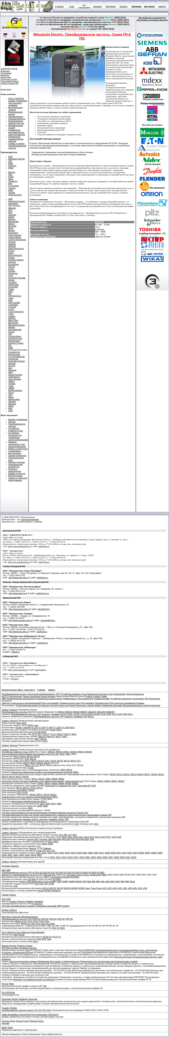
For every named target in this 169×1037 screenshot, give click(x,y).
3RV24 (12, 776)
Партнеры (5, 75)
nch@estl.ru (42, 643)
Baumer (12, 219)
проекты (123, 6)
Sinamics (46, 714)
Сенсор (11, 188)
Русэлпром (13, 186)
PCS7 (45, 741)
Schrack (12, 363)
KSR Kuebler (14, 302)
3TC (79, 761)
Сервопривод (14, 451)
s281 (119, 888)
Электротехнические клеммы (23, 961)
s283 (130, 888)
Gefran (11, 280)
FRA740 (36, 919)
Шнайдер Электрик (28, 999)
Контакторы (154, 698)
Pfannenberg (14, 341)
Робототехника (15, 476)
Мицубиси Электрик (11, 917)
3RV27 (18, 776)
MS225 (60, 888)
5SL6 (86, 837)
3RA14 (33, 763)
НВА (4, 698)
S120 (119, 714)
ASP (10, 212)
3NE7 (111, 857)
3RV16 (140, 774)
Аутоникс (6, 866)
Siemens (12, 166)
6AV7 (64, 736)
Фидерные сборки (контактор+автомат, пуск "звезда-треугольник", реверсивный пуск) (42, 781)
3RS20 (46, 795)
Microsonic (13, 323)
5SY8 (114, 837)
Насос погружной (67, 705)
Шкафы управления (17, 419)
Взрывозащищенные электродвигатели (141, 705)
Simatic (18, 727)
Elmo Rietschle (15, 255)
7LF (39, 846)
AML (103, 881)
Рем (10, 183)
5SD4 (133, 857)
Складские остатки (9, 79)
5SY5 (103, 837)
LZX (32, 765)
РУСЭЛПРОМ (8, 992)
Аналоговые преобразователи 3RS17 (29, 801)
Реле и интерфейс (50, 703)
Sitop (18, 723)
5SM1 (44, 844)
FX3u (46, 921)
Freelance (55, 890)
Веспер (11, 172)
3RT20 (36, 756)
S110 (114, 714)
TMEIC (11, 381)
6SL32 (91, 716)
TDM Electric (14, 377)
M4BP (65, 881)
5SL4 (81, 837)
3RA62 (47, 783)
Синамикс (55, 714)
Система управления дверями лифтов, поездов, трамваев (30, 819)
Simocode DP (84, 786)
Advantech (13, 203)
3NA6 (160, 853)
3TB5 (16, 761)
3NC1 (52, 857)
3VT (70, 835)
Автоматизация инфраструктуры (16, 122)
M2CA (41, 881)
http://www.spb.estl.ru (18, 577)
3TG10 (30, 767)
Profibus (88, 696)
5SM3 (50, 844)
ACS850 (100, 872)
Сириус (22, 756)
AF (16, 886)
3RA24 (47, 763)
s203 (114, 888)
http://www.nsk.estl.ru (18, 670)
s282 (125, 888)
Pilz (10, 345)
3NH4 (33, 855)
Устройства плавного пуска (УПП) (18, 752)
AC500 (41, 890)
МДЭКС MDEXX (9, 910)
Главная (41, 690)
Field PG (42, 736)
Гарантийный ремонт (10, 81)
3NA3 (4, 855)
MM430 (76, 712)
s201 (104, 888)
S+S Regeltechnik (16, 356)
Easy (35, 941)
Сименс (5, 710)
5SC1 (101, 853)
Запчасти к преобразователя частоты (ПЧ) (22, 875)
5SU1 (50, 841)
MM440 (83, 712)
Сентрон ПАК (45, 839)
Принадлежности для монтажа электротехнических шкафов (109, 961)
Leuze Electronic (15, 311)
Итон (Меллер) (9, 932)
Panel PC (50, 736)
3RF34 (69, 770)
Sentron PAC (33, 839)
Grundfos (12, 282)
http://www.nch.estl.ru (18, 643)
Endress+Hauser (16, 260)
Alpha (23, 923)
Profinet (96, 696)
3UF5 (93, 786)
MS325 (67, 888)
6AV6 (73, 734)
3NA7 (10, 855)
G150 (108, 714)
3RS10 (33, 795)
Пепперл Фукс (8, 1021)
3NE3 (93, 857)
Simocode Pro (51, 786)
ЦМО (10, 190)
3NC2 (58, 857)
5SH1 (56, 853)
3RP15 (19, 788)
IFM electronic (14, 296)
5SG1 (50, 853)
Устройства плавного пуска (15, 429)
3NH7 (39, 855)
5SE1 (127, 857)
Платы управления (92, 875)
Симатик (27, 727)
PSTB (51, 884)
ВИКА (4, 1027)
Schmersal (13, 359)
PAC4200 (84, 839)
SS (58, 928)
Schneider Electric (16, 361)
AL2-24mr (50, 923)
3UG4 (25, 792)
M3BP (53, 881)
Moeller (11, 327)
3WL (65, 835)
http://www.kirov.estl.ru (19, 609)
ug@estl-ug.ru (42, 593)
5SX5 (75, 837)
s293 (145, 888)
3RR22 (31, 790)
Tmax (93, 888)
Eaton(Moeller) (38, 932)
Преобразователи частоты (14, 694)
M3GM (78, 881)
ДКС (10, 174)
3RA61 (40, 783)
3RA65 (61, 783)
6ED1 (30, 725)
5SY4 (97, 837)
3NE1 (87, 857)
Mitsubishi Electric (16, 159)
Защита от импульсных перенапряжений (21, 703)
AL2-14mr (40, 923)
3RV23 (5, 776)
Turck (10, 386)
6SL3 (130, 714)
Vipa (10, 395)
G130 (102, 714)
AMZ (112, 881)
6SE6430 (101, 712)
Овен (10, 179)
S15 (40, 1010)
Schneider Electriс (10, 999)
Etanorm (21, 901)
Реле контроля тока (11, 790)
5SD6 (113, 853)
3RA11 (114, 781)
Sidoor (61, 819)
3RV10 (113, 774)
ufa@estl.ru (41, 631)
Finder (11, 269)
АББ (4, 870)
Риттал (5, 984)
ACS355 (68, 872)
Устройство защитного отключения (127, 698)
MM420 (68, 712)
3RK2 (68, 754)
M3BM (72, 881)
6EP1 (24, 723)
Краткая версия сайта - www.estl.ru (18, 690)
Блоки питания (48, 696)
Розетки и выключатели (14, 470)
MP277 (60, 734)
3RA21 (100, 781)
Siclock (80, 813)
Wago (11, 397)
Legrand (12, 307)
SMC (10, 372)
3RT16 (73, 761)
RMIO (104, 875)
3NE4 (99, 857)
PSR (36, 884)
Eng (14, 35)
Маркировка (43, 961)
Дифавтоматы (70, 698)
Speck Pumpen (15, 374)
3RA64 (54, 783)
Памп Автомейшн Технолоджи (16, 1014)
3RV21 (161, 774)
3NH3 (27, 855)
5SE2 (38, 853)
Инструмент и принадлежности (65, 961)
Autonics (12, 215)
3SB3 (45, 806)
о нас (71, 6)
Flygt (10, 275)
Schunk (11, 365)
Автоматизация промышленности (16, 117)
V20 (85, 716)
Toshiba (11, 383)
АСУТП (5, 696)
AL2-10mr (31, 923)
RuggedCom (14, 352)
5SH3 (67, 853)
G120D (96, 714)
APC (10, 210)
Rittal (10, 163)
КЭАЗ (11, 177)
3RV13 (127, 774)
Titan (49, 939)
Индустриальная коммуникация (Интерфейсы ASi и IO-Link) (30, 754)
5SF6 (135, 853)
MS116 (46, 888)
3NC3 (64, 857)
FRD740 (53, 919)
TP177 (54, 734)
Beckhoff (12, 226)
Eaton (11, 253)
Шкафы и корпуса (16, 473)
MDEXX (12, 318)
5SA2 (84, 853)
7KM (92, 839)
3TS (43, 824)
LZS (37, 765)
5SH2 (61, 853)
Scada (104, 696)
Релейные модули (27, 948)
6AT (110, 815)
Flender (11, 271)
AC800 (47, 890)
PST (46, 884)
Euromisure (13, 264)
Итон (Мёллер (23, 932)
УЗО (146, 698)
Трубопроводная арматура (28, 705)
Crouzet (12, 242)
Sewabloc (38, 901)
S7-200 (34, 727)
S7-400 (49, 727)
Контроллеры (14, 453)
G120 (83, 714)
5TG (44, 850)
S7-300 (42, 727)
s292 (140, 888)
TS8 (44, 986)
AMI (93, 881)
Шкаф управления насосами (108, 705)
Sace (87, 888)
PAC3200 (75, 839)
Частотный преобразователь (41, 694)
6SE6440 (110, 712)
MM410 (61, 712)
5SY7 (108, 837)
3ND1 (15, 855)
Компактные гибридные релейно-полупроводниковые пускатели (41, 772)
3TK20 (53, 761)
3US (96, 824)
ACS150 (43, 872)
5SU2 (55, 841)
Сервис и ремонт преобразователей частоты (17, 145)
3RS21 (53, 795)
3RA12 (121, 781)
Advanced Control (16, 201)
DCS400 (32, 879)
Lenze (11, 309)
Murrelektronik (14, 329)
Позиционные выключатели (49, 698)
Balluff (11, 217)
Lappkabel (13, 305)
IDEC (10, 291)
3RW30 (58, 752)
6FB (67, 819)
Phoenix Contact (15, 343)
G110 (63, 714)
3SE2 (42, 804)
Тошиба (5, 1008)
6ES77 (59, 736)
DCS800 (57, 879)
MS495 (81, 888)
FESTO (11, 266)
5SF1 (118, 853)
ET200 (38, 732)
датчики (5, 1023)
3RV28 (25, 776)
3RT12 (33, 758)
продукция (111, 6)
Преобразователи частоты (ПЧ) (17, 712)
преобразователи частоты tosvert (17, 1010)
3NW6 (141, 853)
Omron (11, 332)
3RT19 (39, 788)
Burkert (11, 230)
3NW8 (154, 853)
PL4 (51, 937)
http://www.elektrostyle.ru (19, 546)
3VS (77, 824)
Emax (99, 888)
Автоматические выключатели (20, 698)
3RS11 (39, 795)
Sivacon (32, 848)
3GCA (47, 881)
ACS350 (60, 872)
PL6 (55, 937)
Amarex (13, 901)
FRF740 (69, 919)
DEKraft (12, 246)
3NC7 (76, 857)
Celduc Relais (14, 237)
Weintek (12, 402)
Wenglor (12, 404)
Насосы (12, 422)
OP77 (40, 734)
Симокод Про (65, 786)
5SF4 (129, 853)
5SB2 (90, 853)
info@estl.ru (43, 546)
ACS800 (92, 872)
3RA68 (68, 783)
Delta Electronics (16, 248)
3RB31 (61, 779)
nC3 (36, 1010)
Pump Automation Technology (44, 1014)
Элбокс (11, 192)
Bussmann (13, 233)
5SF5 (124, 853)
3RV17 (147, 774)
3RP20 (26, 788)
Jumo (10, 298)
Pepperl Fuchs (22, 1021)
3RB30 (54, 779)
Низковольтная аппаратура (15, 465)
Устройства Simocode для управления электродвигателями (18, 436)
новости (162, 6)
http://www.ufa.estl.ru (18, 631)
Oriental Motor (14, 336)
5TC (49, 850)
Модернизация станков (15, 108)
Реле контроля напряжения (123, 703)
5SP (119, 837)
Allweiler (12, 208)
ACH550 (84, 872)
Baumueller (13, 221)
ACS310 (51, 872)
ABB (10, 199)
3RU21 (41, 779)
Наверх (51, 690)
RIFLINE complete (10, 948)
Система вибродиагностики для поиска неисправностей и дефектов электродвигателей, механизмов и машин (55, 815)
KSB (10, 157)
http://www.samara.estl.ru (20, 620)
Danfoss (12, 244)
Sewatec (30, 901)
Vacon (11, 393)
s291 (135, 888)
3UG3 (19, 792)
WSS (62, 928)
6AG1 (59, 730)
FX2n (35, 921)
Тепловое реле (102, 703)
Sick (10, 368)
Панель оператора (31, 696)
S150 (124, 714)
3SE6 (59, 804)
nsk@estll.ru (40, 670)
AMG (117, 881)
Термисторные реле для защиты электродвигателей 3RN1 (30, 797)
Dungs (11, 251)
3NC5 (70, 857)
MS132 (53, 888)
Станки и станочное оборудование (17, 479)
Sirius (16, 756)
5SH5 (79, 853)
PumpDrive (37, 903)
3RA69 (75, 783)
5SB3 (96, 853)
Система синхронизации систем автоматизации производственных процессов (39, 813)
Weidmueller (14, 399)
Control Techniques (17, 239)
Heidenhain (13, 284)
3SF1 (53, 804)
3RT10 (30, 756)
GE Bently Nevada (16, 278)
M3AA (34, 881)
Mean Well (13, 320)
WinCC (43, 739)
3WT (75, 835)
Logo (36, 725)
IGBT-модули (49, 875)
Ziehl (10, 411)
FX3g (41, 921)
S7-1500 (65, 727)
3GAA (28, 881)
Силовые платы (74, 875)
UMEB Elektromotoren (15, 389)
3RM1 (76, 772)
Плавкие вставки (102, 698)
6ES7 (72, 727)
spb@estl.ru (42, 577)
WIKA (11, 168)
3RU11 (34, 779)
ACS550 (76, 872)
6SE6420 (92, 712)
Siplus (53, 730)
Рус (5, 35)
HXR (84, 881)
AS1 (49, 1010)
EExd (132, 881)
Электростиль (15, 195)
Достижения (6, 73)
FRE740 (61, 919)
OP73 (34, 734)
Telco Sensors (14, 379)
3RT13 (41, 761)
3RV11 (120, 774)
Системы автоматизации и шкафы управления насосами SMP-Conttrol (35, 906)
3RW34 (73, 752)
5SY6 (91, 837)
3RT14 (27, 761)
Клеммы (140, 703)
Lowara (11, 316)
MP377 (67, 734)
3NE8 (116, 857)
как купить (149, 6)
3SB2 (39, 806)
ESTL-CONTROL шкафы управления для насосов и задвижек (17, 101)
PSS (41, 884)
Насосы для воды (50, 705)
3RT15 (67, 761)
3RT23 (34, 761)
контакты (97, 6)
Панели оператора (17, 455)
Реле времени (87, 703)
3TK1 (47, 761)
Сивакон (47, 848)
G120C (69, 714)
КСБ (4, 899)
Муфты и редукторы (18, 449)
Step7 (37, 739)
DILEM (21, 934)
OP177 (47, 734)
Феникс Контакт (9, 946)
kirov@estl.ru (44, 609)
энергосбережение (30, 519)
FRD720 (44, 919)
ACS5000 (74, 877)
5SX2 (64, 837)
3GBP (59, 881)
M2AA (22, 881)
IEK (10, 293)
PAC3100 (66, 839)
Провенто (12, 181)
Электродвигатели (17, 446)
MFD (44, 939)
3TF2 (21, 761)
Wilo (10, 408)
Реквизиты (5, 71)
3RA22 (107, 781)
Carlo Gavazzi (14, 235)
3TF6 (26, 758)
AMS (107, 881)
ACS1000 (56, 877)
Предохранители (85, 698)
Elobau (11, 257)
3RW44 (88, 752)
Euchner (12, 262)
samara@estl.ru (47, 620)
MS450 (74, 888)
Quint (27, 950)
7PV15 (33, 788)
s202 (109, 888)
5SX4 (69, 837)
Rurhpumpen (14, 354)
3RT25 (60, 761)
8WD (30, 808)
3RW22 (51, 752)
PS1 (45, 1010)
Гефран (5, 895)
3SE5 (48, 804)
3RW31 (66, 752)
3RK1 (62, 754)
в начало (59, 6)
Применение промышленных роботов (15, 139)
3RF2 (62, 770)
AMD (127, 881)
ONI (10, 161)
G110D (89, 714)
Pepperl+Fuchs (15, 338)
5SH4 (73, 853)
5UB (39, 850)
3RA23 (40, 763)
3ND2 (21, 855)
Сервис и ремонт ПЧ (9, 83)
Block (10, 228)
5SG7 (44, 853)
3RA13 (26, 763)
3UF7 (74, 786)
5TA (53, 850)
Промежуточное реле (69, 703)
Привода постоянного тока (16, 443)
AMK (98, 881)
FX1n (30, 921)
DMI (122, 881)
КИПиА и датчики (16, 462)
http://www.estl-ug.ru (17, 593)
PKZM (46, 937)
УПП (58, 694)
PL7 (59, 937)
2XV (86, 813)
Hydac (11, 289)
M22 (39, 939)
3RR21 (24, 790)
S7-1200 (57, 727)
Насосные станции (85, 705)
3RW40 (80, 752)
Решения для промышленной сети (34, 979)
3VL (61, 835)
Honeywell (13, 287)
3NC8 (82, 857)
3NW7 (148, 853)
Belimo (11, 224)
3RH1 (27, 765)
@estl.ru (16, 652)
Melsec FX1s (21, 921)
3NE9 (122, 857)
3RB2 (48, 779)
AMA (89, 881)
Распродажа (6, 77)
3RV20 (154, 774)
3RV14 (133, 774)
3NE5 (105, 857)
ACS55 (35, 872)
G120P (77, 714)
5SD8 (107, 853)
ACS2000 (65, 877)
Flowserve (13, 273)
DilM (16, 934)
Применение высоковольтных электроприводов (16, 132)
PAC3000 (56, 839)
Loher (11, 314)
